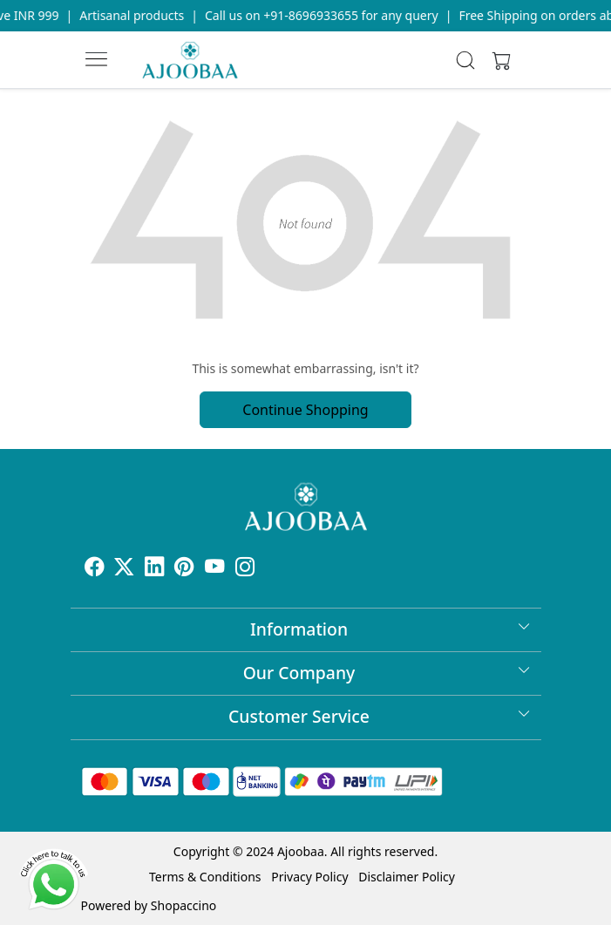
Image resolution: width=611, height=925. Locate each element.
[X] (124, 569)
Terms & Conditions (205, 876)
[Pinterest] (184, 569)
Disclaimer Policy (406, 876)
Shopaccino (183, 905)
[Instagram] (245, 569)
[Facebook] (94, 569)
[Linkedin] (154, 569)
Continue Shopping (305, 409)
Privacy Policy (309, 876)
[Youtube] (214, 569)
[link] (466, 60)
